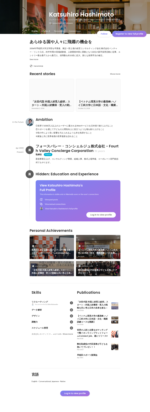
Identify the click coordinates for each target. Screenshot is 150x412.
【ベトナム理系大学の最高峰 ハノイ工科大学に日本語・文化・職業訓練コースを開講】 (97, 252)
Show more (115, 74)
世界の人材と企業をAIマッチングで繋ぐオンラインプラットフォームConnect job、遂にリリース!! (51, 252)
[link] (52, 247)
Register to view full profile (129, 33)
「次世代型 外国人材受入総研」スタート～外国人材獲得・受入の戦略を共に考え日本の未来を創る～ (51, 272)
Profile (35, 31)
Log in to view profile (101, 214)
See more (34, 59)
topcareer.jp (36, 65)
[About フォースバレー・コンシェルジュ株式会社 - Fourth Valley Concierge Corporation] (30, 150)
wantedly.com (40, 246)
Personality (59, 31)
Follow (104, 33)
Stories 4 (46, 31)
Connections (75, 31)
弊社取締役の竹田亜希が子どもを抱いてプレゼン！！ (97, 271)
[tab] (35, 31)
